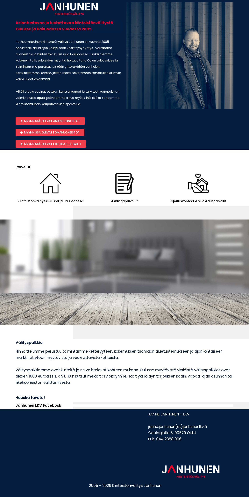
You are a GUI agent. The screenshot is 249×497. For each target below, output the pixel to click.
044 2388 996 (168, 439)
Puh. (151, 439)
